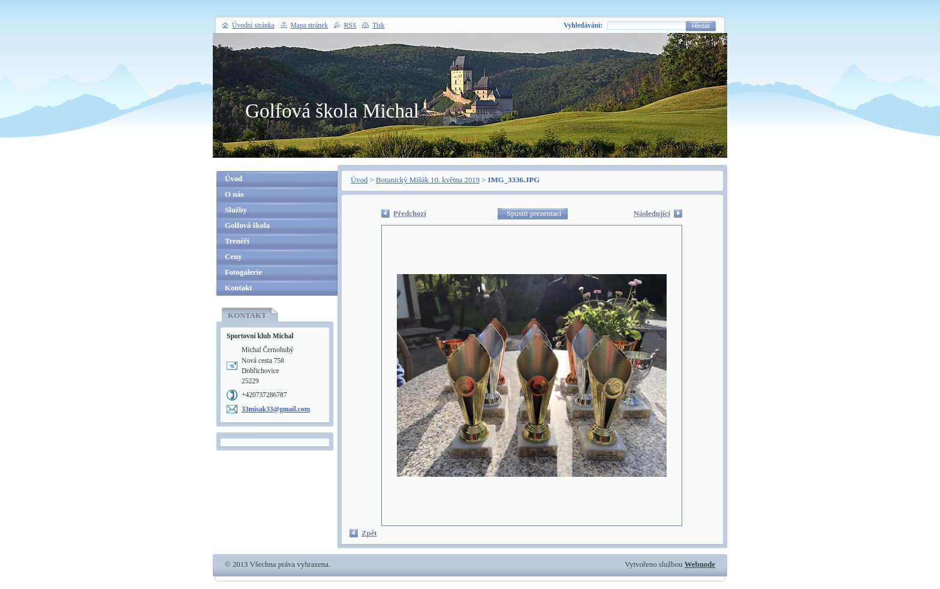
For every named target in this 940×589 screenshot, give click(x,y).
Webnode (700, 564)
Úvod (359, 180)
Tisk (378, 25)
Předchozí (409, 213)
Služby (236, 210)
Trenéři (237, 241)
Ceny (233, 257)
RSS (350, 25)
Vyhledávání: (583, 25)
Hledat (701, 26)
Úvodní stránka (253, 25)
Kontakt (238, 288)
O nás (234, 194)
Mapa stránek (309, 25)
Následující (652, 213)
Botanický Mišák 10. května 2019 (428, 180)
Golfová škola (247, 225)
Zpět (369, 533)
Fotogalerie (243, 272)
